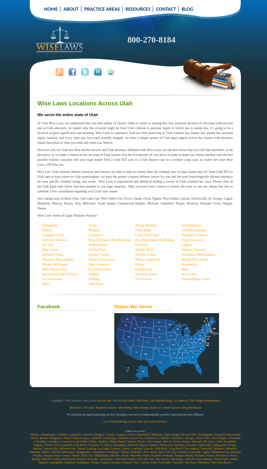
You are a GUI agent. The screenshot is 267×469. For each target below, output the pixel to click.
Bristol (67, 438)
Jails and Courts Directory (152, 421)
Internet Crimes (99, 254)
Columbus (53, 441)
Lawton (115, 448)
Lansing (91, 448)
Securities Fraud (145, 274)
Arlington (99, 434)
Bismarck (220, 434)
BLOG (187, 9)
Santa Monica (204, 459)
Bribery (47, 230)
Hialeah (153, 445)
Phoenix (115, 455)
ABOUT (71, 9)
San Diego (177, 459)
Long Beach (176, 448)
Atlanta (110, 434)
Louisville (206, 448)
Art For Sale (104, 400)
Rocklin (81, 459)
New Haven (150, 452)
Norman (182, 452)
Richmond (69, 459)
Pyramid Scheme (100, 269)
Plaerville (135, 455)
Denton (132, 441)
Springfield (56, 462)
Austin (131, 434)
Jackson (37, 448)
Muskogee (113, 452)
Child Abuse (143, 230)
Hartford (132, 445)
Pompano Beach (184, 455)
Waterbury (203, 462)
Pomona (168, 455)
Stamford (69, 462)
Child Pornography (194, 230)
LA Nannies (181, 400)
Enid (219, 441)
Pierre (125, 455)
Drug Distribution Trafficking (154, 240)
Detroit (167, 441)
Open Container (99, 264)
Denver (142, 441)
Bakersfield (143, 434)
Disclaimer (75, 407)
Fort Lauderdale (63, 445)
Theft (45, 284)
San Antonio (162, 459)
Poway (210, 455)
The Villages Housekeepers (205, 400)
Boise (34, 438)
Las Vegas (103, 448)
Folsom (48, 445)
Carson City (136, 438)
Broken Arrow (81, 438)
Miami (45, 452)
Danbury (103, 441)
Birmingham (205, 434)
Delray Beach (118, 441)
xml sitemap (125, 407)
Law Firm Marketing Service (119, 421)
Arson (93, 225)
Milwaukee (68, 452)
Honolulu (179, 445)
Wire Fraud (96, 284)
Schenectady (221, 459)
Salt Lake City (145, 459)
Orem (66, 455)
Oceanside (194, 452)
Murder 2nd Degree (55, 264)
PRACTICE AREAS (102, 9)
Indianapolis (219, 445)
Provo (233, 455)
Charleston (151, 438)
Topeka (105, 462)
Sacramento (106, 459)
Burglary (94, 230)
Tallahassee (83, 462)
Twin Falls (165, 462)
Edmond (196, 441)
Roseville (92, 459)
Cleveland (234, 438)
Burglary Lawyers (106, 407)
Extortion (141, 245)
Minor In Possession (102, 259)
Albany (34, 434)
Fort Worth (80, 445)
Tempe (95, 462)
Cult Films (142, 400)
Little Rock (161, 448)
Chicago (189, 438)
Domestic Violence (54, 240)
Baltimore (157, 434)
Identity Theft (144, 249)
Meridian (35, 452)
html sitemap (141, 407)
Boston (44, 438)
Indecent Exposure (194, 249)
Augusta (121, 434)
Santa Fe (190, 459)
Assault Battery (192, 225)
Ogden (206, 452)
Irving (232, 445)
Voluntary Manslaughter (58, 259)
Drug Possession (192, 240)
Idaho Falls (204, 445)
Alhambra (62, 434)
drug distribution (192, 407)
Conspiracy (96, 235)
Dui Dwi (48, 245)
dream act (155, 407)
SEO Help (128, 400)
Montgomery (84, 452)
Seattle (234, 459)
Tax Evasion (143, 279)
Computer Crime (53, 235)
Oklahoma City (220, 452)
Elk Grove (209, 441)
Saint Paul (120, 459)
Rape (185, 269)
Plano (146, 455)
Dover (176, 441)
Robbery (94, 274)
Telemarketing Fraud (195, 279)
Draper (186, 441)
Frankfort (94, 445)
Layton (126, 448)
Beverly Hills (189, 434)
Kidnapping (49, 225)
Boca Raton (233, 434)
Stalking (94, 279)
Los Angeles (192, 448)
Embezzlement (98, 245)
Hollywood (166, 445)
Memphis (231, 448)
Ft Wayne (106, 445)
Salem (131, 459)
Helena (143, 445)
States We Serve (133, 306)
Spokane (43, 462)
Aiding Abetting (145, 225)
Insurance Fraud (52, 254)
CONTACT (166, 9)
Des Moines (154, 441)
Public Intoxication (54, 269)
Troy (136, 462)
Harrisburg (120, 445)
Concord (66, 441)
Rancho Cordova (51, 459)
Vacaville (177, 462)
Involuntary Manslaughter (199, 254)
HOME (51, 9)
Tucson (145, 462)
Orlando (75, 455)
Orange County (52, 455)
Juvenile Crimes (145, 254)
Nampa (125, 452)
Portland (199, 455)
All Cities (88, 407)
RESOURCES (137, 9)
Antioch (87, 434)
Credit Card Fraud (147, 235)
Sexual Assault (51, 279)
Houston (191, 445)
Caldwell (96, 438)
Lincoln (148, 448)
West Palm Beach (221, 462)
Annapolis (75, 434)
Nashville (136, 452)
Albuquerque (47, 434)
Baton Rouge (172, 434)
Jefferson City (67, 448)
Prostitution (189, 264)
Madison (219, 448)
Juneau (81, 448)
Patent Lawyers (171, 407)
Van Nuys (190, 462)
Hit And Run (97, 249)
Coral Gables (80, 441)
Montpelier (99, 452)
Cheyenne (177, 438)
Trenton (127, 462)
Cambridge (109, 438)
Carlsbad (123, 438)
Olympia (236, 452)
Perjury (140, 264)
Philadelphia (101, 455)
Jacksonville (50, 448)
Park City (87, 455)
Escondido (230, 441)
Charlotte (164, 438)
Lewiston (137, 448)
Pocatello (156, 455)
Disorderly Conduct (195, 235)
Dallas (93, 441)
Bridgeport (56, 438)
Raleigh (35, 459)
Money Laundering (147, 259)
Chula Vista (202, 438)
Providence (222, 455)
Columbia (40, 441)
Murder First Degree (195, 259)
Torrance (116, 462)
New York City (167, 452)
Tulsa (154, 462)
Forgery (187, 245)
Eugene (38, 445)
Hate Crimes (50, 249)
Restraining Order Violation (60, 274)
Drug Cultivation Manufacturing (110, 240)
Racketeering (143, 269)
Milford (55, 452)
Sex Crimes (189, 274)
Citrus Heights (219, 438)
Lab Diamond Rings (161, 400)
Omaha (38, 455)
